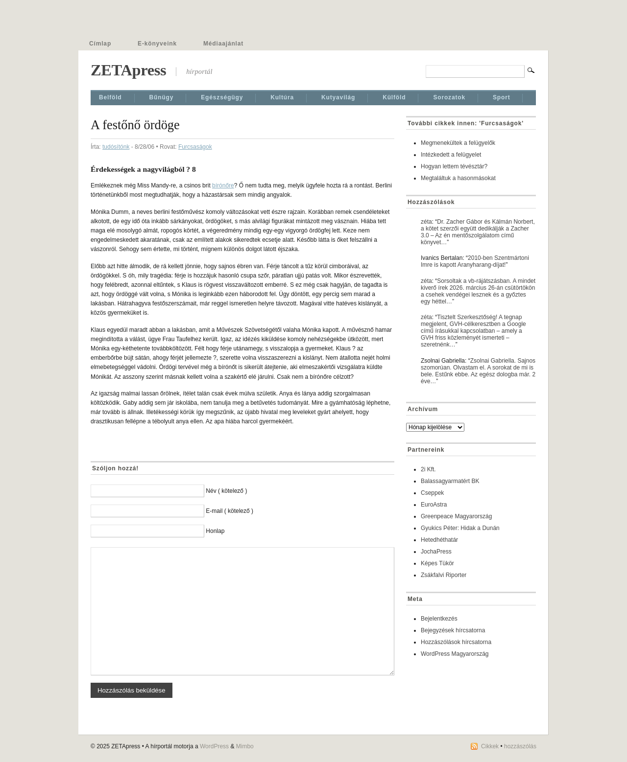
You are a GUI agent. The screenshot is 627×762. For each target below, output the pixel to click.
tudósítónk (115, 146)
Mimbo (245, 746)
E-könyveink (157, 43)
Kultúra (282, 97)
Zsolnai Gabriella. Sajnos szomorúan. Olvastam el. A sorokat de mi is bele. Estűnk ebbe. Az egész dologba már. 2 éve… (478, 371)
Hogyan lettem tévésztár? (454, 166)
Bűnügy (161, 97)
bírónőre (223, 185)
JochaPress (436, 551)
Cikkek (490, 746)
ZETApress (128, 70)
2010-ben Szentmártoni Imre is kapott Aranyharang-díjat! (475, 261)
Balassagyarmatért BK (450, 481)
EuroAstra (434, 504)
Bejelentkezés (439, 618)
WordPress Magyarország (455, 653)
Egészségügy (222, 97)
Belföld (110, 97)
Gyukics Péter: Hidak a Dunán (460, 528)
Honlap (215, 531)
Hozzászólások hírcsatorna (456, 642)
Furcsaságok (195, 146)
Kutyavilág (338, 97)
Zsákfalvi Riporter (443, 575)
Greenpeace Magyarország (456, 516)
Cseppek (432, 492)
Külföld (394, 97)
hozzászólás (520, 746)
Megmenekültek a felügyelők (458, 142)
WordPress (214, 746)
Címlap (100, 43)
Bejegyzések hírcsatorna (453, 630)
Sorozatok (449, 97)
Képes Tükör (437, 563)
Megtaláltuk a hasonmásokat (458, 178)
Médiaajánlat (223, 43)
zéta (426, 221)
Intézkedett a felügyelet (451, 154)
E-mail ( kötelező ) (229, 511)
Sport (501, 97)
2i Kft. (428, 469)
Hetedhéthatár (439, 539)
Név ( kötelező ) (226, 490)
